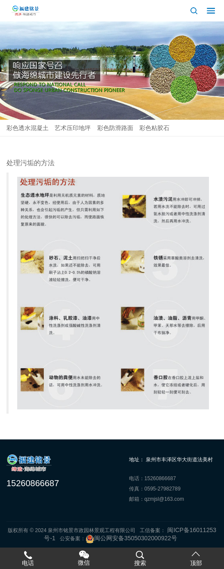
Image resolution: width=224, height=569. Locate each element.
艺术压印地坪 (73, 127)
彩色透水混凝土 (27, 127)
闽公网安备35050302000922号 (131, 538)
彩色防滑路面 (115, 127)
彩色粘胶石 (154, 127)
